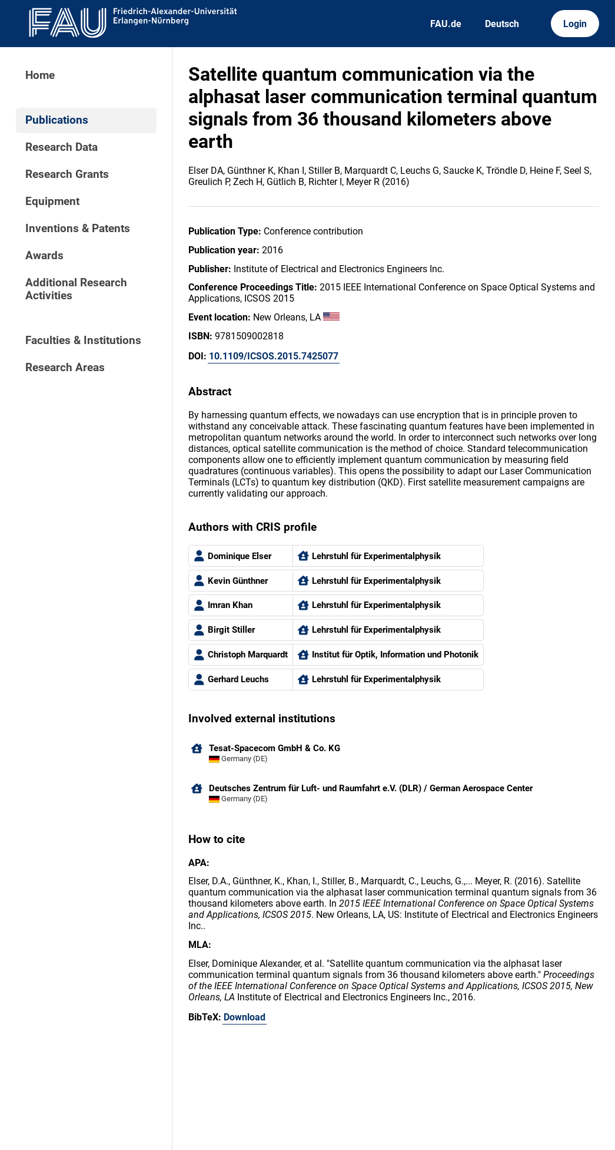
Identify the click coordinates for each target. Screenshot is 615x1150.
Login (575, 23)
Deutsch (502, 23)
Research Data (61, 147)
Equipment (52, 201)
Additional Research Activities (76, 289)
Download (244, 1017)
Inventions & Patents (77, 228)
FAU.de (445, 23)
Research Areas (65, 367)
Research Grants (67, 174)
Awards (44, 255)
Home (40, 75)
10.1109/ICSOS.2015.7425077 (273, 356)
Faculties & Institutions (83, 340)
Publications (56, 120)
